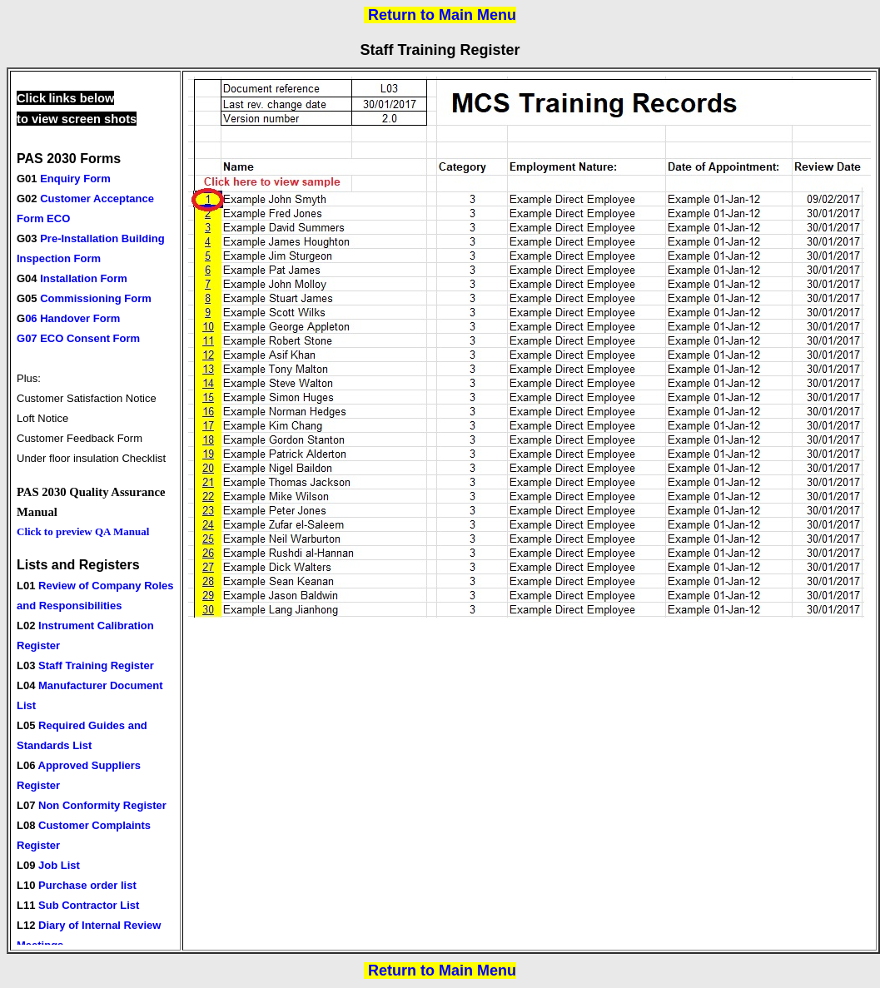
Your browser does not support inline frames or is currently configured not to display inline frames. (98, 511)
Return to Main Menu (442, 15)
